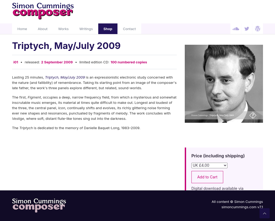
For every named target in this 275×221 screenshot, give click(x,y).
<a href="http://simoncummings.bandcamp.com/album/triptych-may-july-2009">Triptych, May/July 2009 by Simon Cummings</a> (94, 180)
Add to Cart (207, 177)
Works (63, 29)
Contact (129, 29)
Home (22, 29)
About (43, 29)
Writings (86, 29)
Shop (108, 29)
